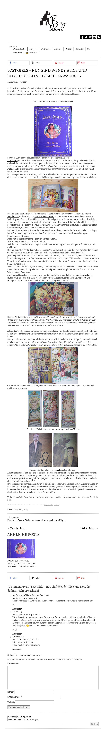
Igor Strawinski (82, 275)
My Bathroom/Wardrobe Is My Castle (28, 595)
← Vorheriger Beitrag (17, 528)
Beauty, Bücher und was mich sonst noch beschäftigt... (41, 520)
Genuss (58, 48)
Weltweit (45, 48)
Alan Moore (12, 161)
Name (10, 692)
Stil (88, 48)
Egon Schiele (55, 470)
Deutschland (19, 48)
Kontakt (28, 717)
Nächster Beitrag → (89, 528)
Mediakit (20, 717)
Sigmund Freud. (56, 269)
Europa (33, 48)
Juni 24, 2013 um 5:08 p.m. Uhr (25, 598)
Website (11, 702)
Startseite (13, 46)
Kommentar (13, 664)
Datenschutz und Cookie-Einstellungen (22, 720)
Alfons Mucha (73, 429)
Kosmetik (79, 48)
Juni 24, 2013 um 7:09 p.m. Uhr (25, 614)
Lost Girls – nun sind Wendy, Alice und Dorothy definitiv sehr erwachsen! (47, 73)
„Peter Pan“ (69, 214)
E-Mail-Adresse (14, 697)
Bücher (69, 48)
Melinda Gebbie (14, 169)
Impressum (11, 717)
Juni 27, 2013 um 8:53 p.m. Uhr (25, 639)
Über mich (17, 52)
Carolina (16, 637)
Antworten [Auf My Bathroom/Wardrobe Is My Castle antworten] (17, 609)
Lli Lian (15, 612)
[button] (19, 63)
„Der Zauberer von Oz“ (44, 216)
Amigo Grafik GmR (48, 505)
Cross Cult (56, 505)
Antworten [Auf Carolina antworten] (17, 649)
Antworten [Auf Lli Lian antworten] (17, 634)
